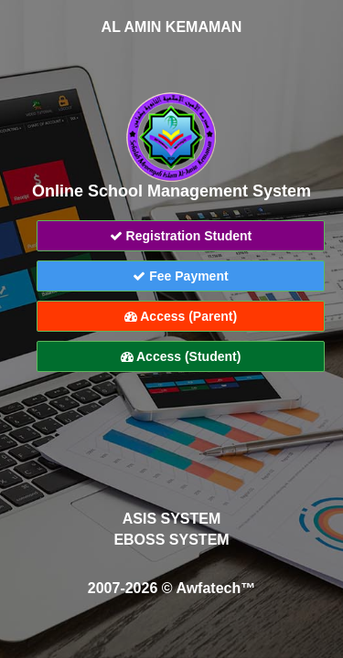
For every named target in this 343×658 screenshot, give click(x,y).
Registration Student (181, 235)
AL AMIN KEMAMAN (172, 27)
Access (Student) (181, 356)
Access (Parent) (180, 316)
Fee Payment (180, 276)
